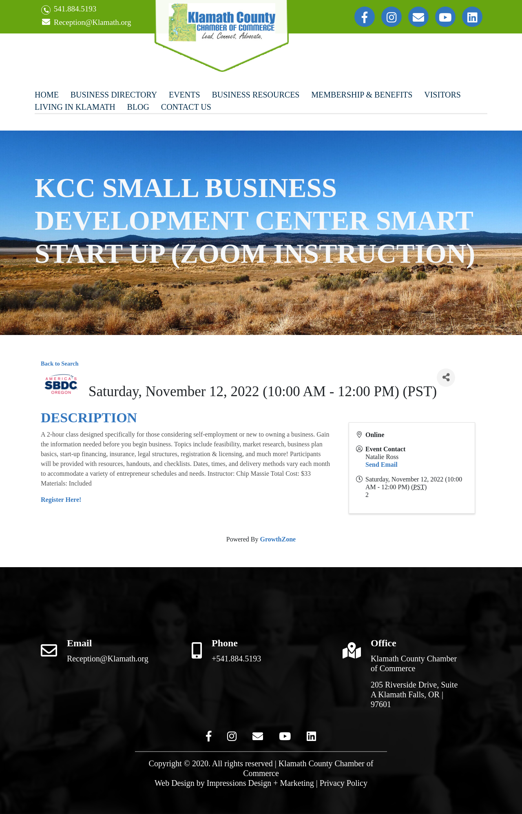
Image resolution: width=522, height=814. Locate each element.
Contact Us (186, 106)
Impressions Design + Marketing (260, 783)
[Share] (446, 377)
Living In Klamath (75, 106)
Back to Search (59, 363)
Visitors (442, 94)
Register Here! (61, 499)
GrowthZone (278, 539)
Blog (138, 106)
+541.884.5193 (236, 658)
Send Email (381, 464)
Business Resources (255, 94)
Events (184, 94)
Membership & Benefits (361, 94)
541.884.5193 (68, 9)
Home (47, 94)
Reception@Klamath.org (86, 22)
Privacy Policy (343, 783)
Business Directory (114, 94)
